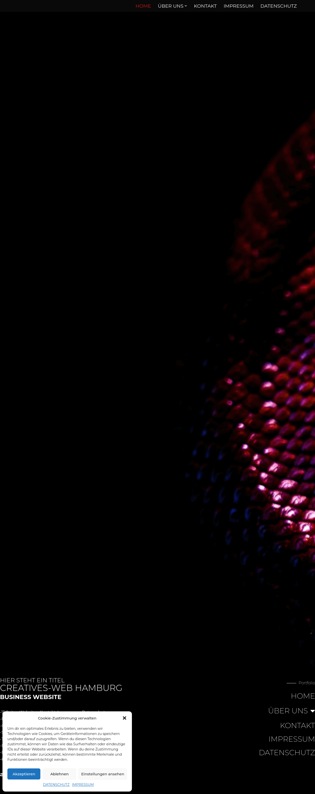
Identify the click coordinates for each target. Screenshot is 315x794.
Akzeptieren (24, 774)
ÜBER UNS (291, 711)
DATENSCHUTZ (56, 784)
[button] (124, 718)
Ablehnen (59, 774)
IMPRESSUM (83, 784)
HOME (143, 6)
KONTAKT (205, 6)
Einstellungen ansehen (102, 774)
